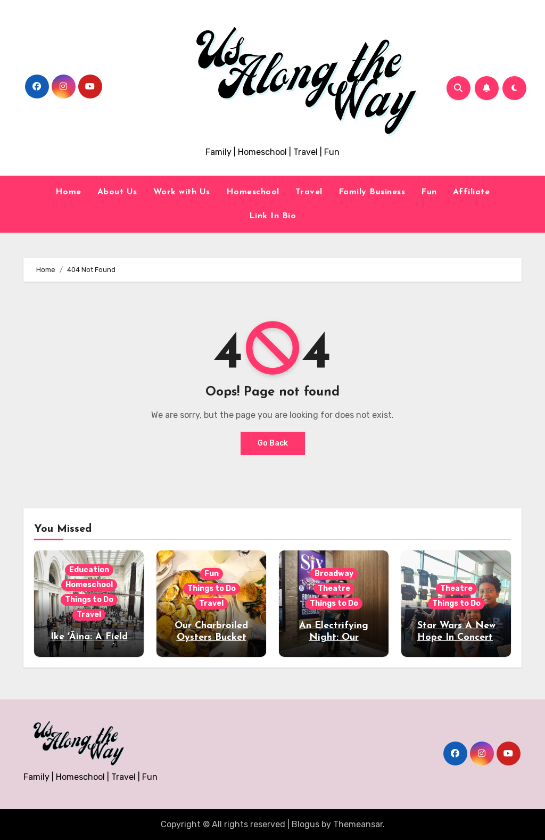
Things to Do (89, 599)
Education (89, 569)
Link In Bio (272, 216)
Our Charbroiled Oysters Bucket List (211, 637)
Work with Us (181, 192)
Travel (309, 192)
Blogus (305, 824)
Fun (429, 192)
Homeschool (252, 192)
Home (68, 192)
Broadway (334, 573)
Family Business (372, 192)
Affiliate (471, 192)
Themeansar (358, 824)
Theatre (334, 588)
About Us (117, 192)
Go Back (273, 443)
